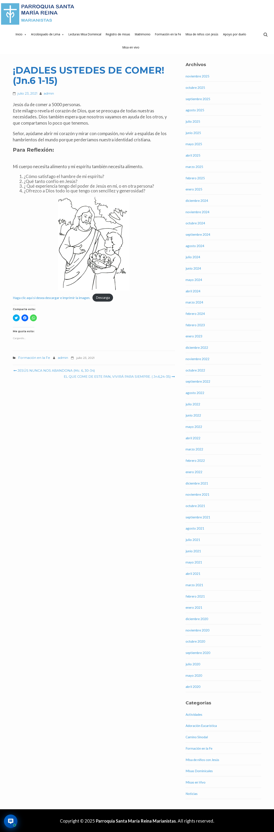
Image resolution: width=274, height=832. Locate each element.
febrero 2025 (195, 178)
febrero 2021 (195, 596)
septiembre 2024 (198, 234)
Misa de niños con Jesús (202, 34)
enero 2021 (194, 607)
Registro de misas (118, 34)
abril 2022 (193, 438)
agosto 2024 (195, 246)
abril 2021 (193, 573)
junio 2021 (193, 551)
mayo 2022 (194, 427)
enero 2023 (194, 336)
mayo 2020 (194, 675)
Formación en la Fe (168, 34)
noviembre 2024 (197, 212)
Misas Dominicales (199, 771)
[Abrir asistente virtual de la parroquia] (11, 821)
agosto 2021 (195, 528)
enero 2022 (194, 472)
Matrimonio (142, 34)
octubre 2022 (195, 370)
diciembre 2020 (197, 619)
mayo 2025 (194, 144)
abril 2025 (193, 155)
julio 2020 (193, 664)
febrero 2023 (195, 325)
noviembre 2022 (197, 359)
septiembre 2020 (198, 653)
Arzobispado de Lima (45, 34)
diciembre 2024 (197, 200)
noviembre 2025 (197, 76)
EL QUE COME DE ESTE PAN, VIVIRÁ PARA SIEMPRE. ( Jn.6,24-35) (119, 376)
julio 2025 (193, 121)
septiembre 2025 (198, 99)
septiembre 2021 (198, 517)
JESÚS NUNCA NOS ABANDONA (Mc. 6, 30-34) (54, 370)
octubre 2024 (195, 223)
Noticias (192, 794)
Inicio (19, 34)
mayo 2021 (194, 562)
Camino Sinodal (197, 737)
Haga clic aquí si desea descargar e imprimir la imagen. (51, 297)
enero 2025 (194, 189)
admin (49, 93)
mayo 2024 (194, 280)
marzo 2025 (194, 167)
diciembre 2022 (197, 347)
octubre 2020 (195, 641)
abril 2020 (193, 687)
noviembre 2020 (197, 630)
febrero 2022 (195, 460)
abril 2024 (193, 291)
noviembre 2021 (197, 494)
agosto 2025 (195, 110)
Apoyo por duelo (234, 34)
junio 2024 (193, 268)
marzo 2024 (194, 302)
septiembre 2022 (198, 381)
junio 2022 (193, 415)
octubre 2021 (195, 506)
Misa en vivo (130, 47)
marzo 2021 (194, 585)
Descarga (103, 297)
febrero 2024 (195, 314)
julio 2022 (193, 404)
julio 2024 (193, 257)
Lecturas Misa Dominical (84, 34)
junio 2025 (193, 133)
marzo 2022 (194, 449)
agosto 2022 (195, 393)
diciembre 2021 (197, 483)
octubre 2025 (195, 87)
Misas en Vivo (196, 782)
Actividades (194, 714)
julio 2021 (193, 540)
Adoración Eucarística (201, 726)
